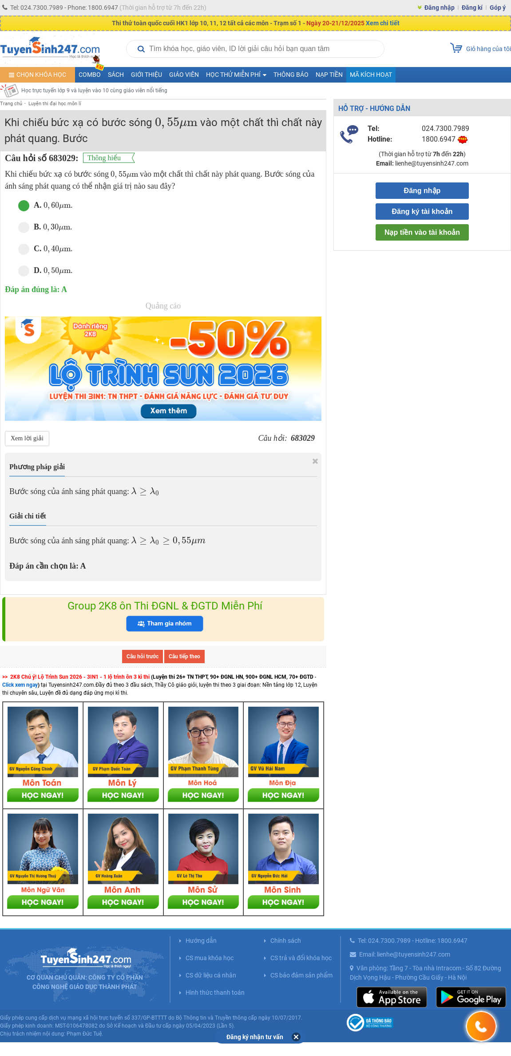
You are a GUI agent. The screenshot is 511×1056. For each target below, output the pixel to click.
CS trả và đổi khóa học (301, 957)
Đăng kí (472, 7)
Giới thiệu (146, 74)
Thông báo (291, 74)
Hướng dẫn (201, 940)
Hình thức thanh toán (215, 992)
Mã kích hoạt (371, 74)
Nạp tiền (329, 74)
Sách (116, 74)
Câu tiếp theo (184, 656)
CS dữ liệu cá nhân (211, 975)
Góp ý (498, 7)
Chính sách (285, 940)
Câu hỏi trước (142, 656)
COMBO (91, 72)
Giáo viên (184, 74)
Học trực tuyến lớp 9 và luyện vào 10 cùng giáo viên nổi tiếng (94, 90)
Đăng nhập (439, 7)
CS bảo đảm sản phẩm (301, 975)
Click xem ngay (20, 685)
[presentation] (176, 122)
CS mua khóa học (210, 957)
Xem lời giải (27, 438)
